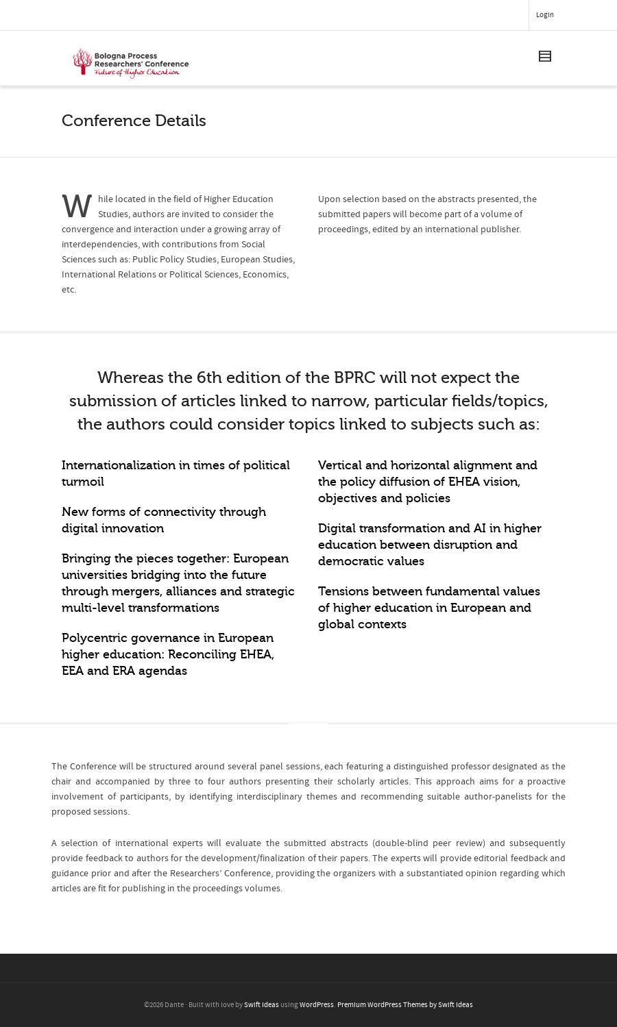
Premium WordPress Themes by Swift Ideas (405, 1005)
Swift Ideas (261, 1005)
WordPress (317, 1005)
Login (545, 15)
